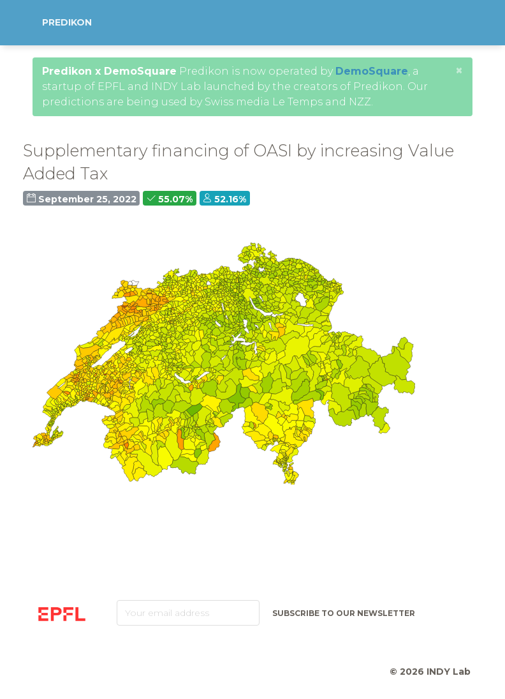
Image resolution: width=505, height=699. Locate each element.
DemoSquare (371, 71)
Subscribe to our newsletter (343, 613)
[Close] (459, 70)
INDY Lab (449, 671)
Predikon (67, 22)
